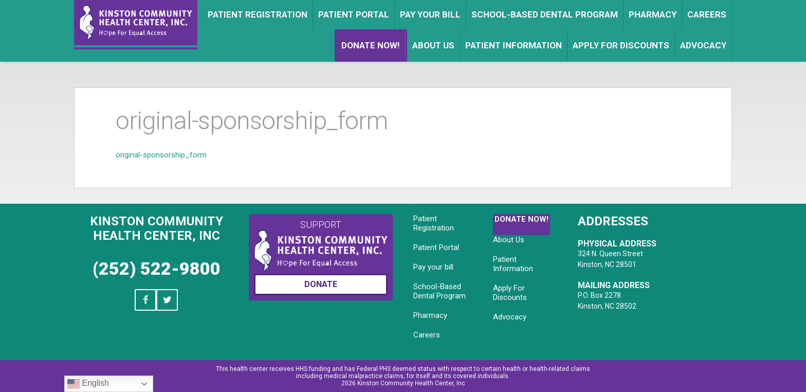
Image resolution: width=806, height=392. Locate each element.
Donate (320, 284)
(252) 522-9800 (157, 268)
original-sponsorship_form (161, 154)
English (88, 384)
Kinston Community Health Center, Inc (156, 228)
